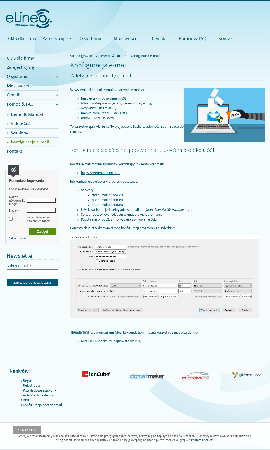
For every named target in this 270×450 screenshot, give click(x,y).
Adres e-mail (19, 266)
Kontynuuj (27, 430)
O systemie (91, 38)
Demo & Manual (27, 114)
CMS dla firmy (22, 38)
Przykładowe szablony (39, 391)
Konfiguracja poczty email (42, 405)
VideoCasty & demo (38, 395)
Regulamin (31, 381)
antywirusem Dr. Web (97, 118)
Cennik (158, 38)
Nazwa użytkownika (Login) (17, 200)
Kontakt (226, 38)
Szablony (19, 133)
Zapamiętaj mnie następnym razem (38, 219)
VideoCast (21, 123)
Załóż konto (17, 239)
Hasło (14, 210)
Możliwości (125, 38)
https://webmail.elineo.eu (100, 173)
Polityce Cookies (201, 440)
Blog (26, 400)
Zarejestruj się (56, 38)
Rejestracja (31, 386)
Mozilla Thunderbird (96, 341)
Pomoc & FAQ (192, 38)
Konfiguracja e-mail (30, 142)
